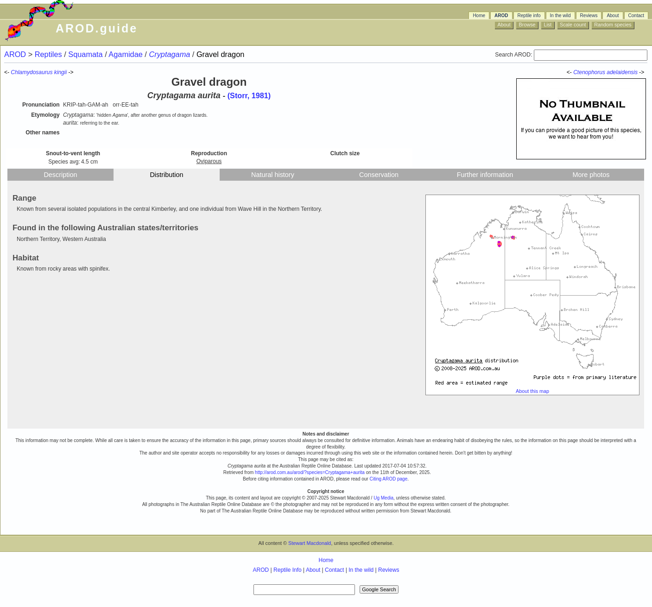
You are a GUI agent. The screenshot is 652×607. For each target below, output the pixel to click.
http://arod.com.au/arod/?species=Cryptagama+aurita (310, 472)
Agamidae (126, 54)
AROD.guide (97, 28)
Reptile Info (287, 570)
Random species (612, 24)
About (613, 15)
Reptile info (529, 15)
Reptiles (49, 54)
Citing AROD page (388, 478)
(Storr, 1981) (249, 95)
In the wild (560, 15)
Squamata (86, 54)
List (547, 24)
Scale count (573, 24)
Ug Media (383, 497)
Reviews (589, 15)
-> (642, 72)
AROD (501, 15)
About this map (532, 391)
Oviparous (209, 161)
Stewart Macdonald (309, 543)
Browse (527, 24)
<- (570, 72)
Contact (636, 15)
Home (479, 15)
